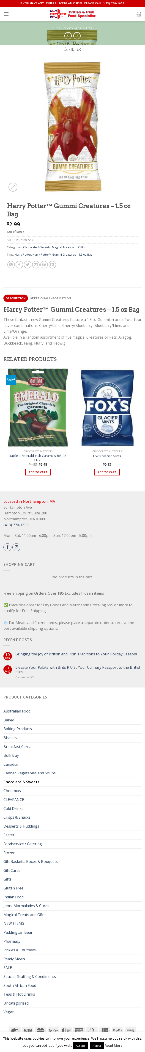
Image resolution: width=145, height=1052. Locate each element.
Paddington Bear (18, 932)
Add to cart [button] (38, 472)
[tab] (15, 298)
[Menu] (6, 13)
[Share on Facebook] (19, 264)
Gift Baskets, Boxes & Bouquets (30, 861)
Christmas (12, 790)
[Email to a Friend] (36, 264)
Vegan (8, 1011)
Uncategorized (16, 1003)
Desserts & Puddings (21, 826)
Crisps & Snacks (16, 817)
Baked (8, 720)
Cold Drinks (13, 808)
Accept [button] (80, 1046)
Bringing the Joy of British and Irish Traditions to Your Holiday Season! (76, 654)
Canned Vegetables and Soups (29, 773)
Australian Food (16, 711)
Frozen (9, 852)
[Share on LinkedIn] (52, 264)
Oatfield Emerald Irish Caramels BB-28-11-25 (37, 458)
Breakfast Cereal (17, 746)
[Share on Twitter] (27, 264)
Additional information (50, 298)
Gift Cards (11, 870)
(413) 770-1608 (16, 524)
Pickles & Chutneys (19, 950)
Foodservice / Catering (22, 843)
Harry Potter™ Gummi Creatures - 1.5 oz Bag (62, 254)
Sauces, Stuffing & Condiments (29, 976)
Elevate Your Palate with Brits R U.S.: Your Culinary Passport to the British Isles (78, 669)
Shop (56, 28)
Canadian (11, 764)
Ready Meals (14, 958)
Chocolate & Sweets (78, 28)
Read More (114, 1045)
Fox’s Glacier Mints (107, 456)
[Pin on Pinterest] (44, 264)
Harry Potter (23, 254)
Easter (8, 834)
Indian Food (13, 897)
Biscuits (10, 737)
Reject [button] (97, 1046)
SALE (7, 967)
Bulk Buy (11, 755)
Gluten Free (13, 888)
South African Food (19, 985)
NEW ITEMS (13, 923)
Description (16, 298)
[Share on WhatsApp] (11, 264)
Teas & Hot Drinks (19, 994)
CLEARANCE (13, 799)
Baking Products (17, 728)
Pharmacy (11, 941)
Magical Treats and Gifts (68, 247)
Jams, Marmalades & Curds (26, 905)
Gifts (7, 879)
